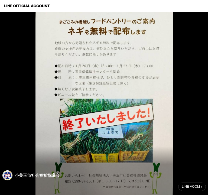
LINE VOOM (191, 186)
